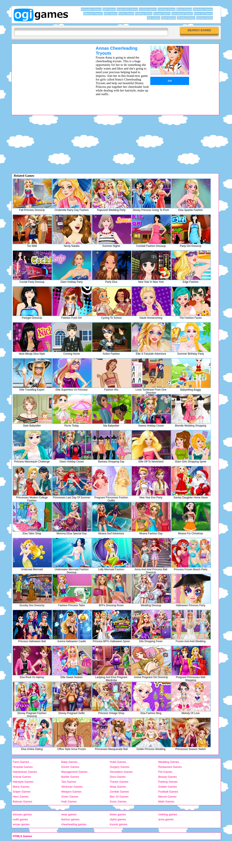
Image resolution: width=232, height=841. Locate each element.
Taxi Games (68, 781)
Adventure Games (202, 9)
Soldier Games (167, 786)
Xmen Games (69, 796)
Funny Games (126, 13)
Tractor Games (119, 781)
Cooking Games (147, 9)
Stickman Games (72, 786)
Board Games (184, 9)
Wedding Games (168, 762)
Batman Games (22, 801)
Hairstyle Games (23, 781)
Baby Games (69, 762)
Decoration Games (91, 9)
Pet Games (165, 771)
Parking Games (168, 781)
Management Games (74, 771)
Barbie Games (70, 776)
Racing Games (204, 18)
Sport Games (168, 18)
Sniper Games (22, 791)
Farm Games (21, 762)
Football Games (168, 791)
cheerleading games (73, 824)
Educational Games (182, 13)
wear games (69, 814)
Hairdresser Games (25, 771)
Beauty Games (167, 776)
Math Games (166, 801)
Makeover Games (93, 13)
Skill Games (109, 9)
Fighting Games (143, 13)
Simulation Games (121, 771)
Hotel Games (118, 762)
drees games (118, 814)
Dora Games (118, 776)
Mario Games (21, 786)
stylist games (118, 819)
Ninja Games (118, 786)
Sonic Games (118, 801)
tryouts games (118, 824)
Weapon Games (71, 791)
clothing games (167, 814)
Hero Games (21, 796)
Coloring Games (166, 9)
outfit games (20, 819)
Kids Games (110, 13)
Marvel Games (167, 796)
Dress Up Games (203, 13)
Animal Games (22, 776)
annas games (21, 824)
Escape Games (162, 13)
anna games (166, 819)
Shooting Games (186, 18)
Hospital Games (23, 766)
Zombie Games (119, 791)
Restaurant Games (170, 766)
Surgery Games (119, 766)
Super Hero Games (127, 9)
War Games (153, 18)
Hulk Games (69, 801)
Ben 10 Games (119, 796)
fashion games (70, 819)
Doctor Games (70, 766)
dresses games (22, 814)
